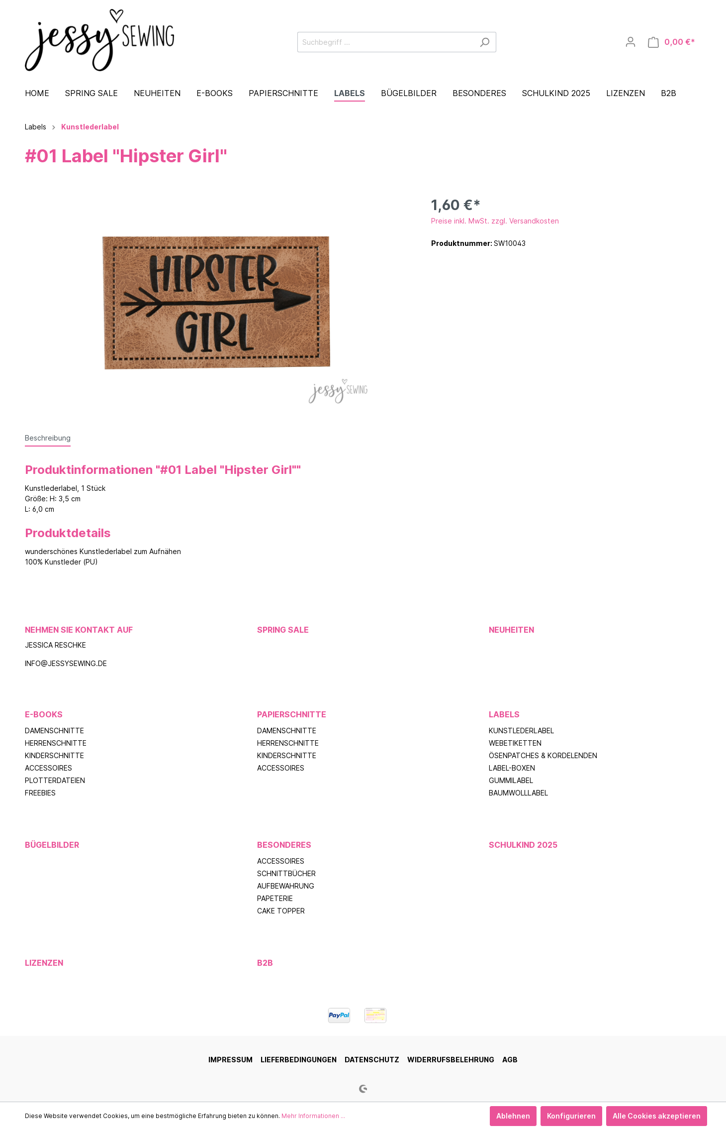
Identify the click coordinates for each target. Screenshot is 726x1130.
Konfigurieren (571, 1116)
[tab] (48, 438)
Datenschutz (372, 1059)
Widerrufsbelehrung (450, 1059)
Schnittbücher (286, 873)
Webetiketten (515, 743)
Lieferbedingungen (299, 1059)
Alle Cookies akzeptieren (657, 1116)
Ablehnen (513, 1116)
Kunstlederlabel (521, 730)
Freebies (40, 793)
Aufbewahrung (285, 886)
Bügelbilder (52, 845)
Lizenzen (44, 963)
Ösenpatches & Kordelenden (543, 755)
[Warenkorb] (671, 42)
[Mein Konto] (630, 41)
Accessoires (48, 768)
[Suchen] (484, 42)
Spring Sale (283, 630)
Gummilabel (511, 780)
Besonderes (284, 845)
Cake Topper (281, 910)
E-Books (44, 714)
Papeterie (275, 898)
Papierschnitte (291, 714)
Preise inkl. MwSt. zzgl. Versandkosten (495, 221)
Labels (504, 714)
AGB (510, 1059)
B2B (265, 963)
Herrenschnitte (56, 743)
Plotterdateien (55, 780)
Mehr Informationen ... (313, 1116)
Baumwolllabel (518, 793)
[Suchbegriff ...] (385, 42)
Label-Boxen (512, 768)
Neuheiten (511, 630)
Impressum (230, 1059)
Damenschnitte (54, 730)
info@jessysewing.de (66, 663)
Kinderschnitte (54, 755)
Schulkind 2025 (523, 845)
